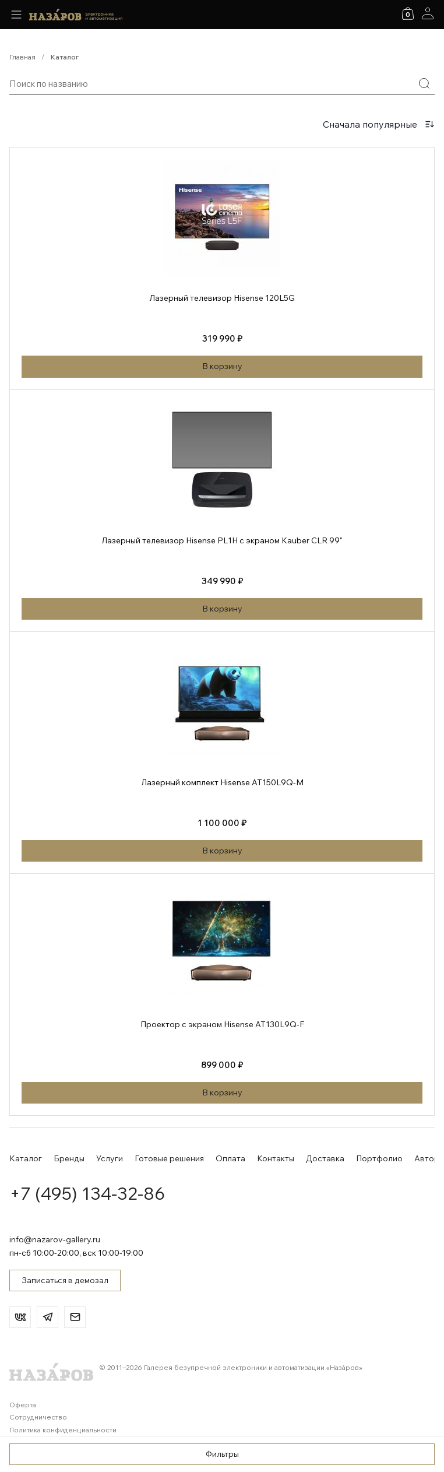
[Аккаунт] (428, 13)
